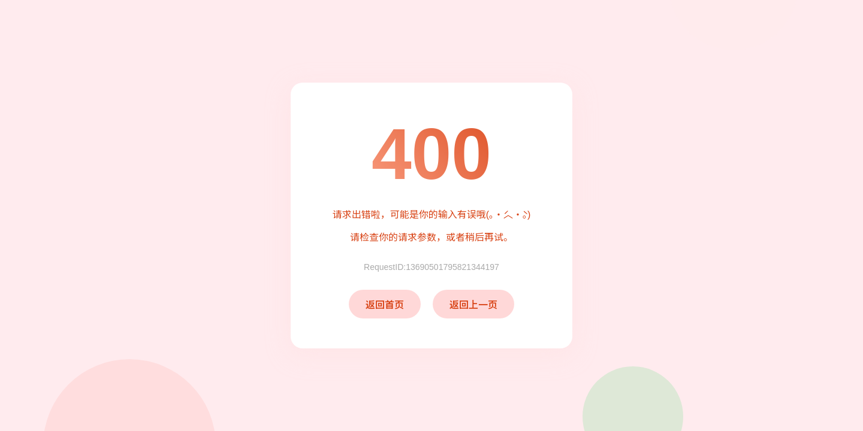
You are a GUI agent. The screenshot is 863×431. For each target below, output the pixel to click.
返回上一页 (473, 305)
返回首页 (385, 305)
